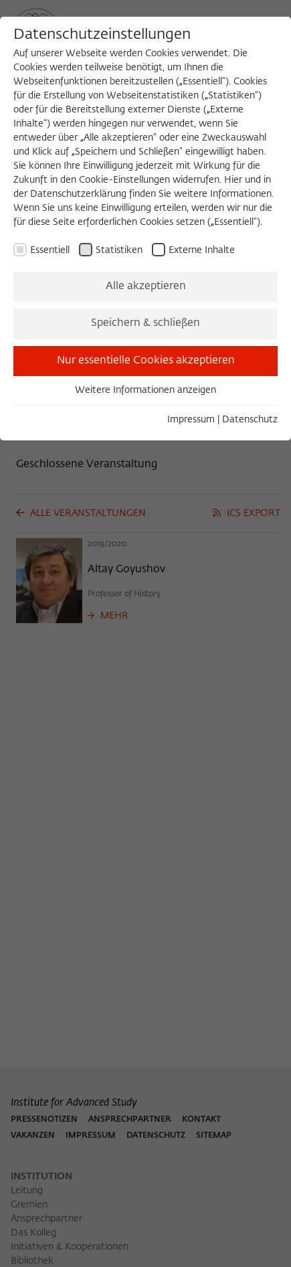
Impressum (191, 419)
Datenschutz (250, 419)
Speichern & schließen (145, 323)
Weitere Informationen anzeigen (145, 390)
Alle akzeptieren (146, 286)
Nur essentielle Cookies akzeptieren (146, 360)
